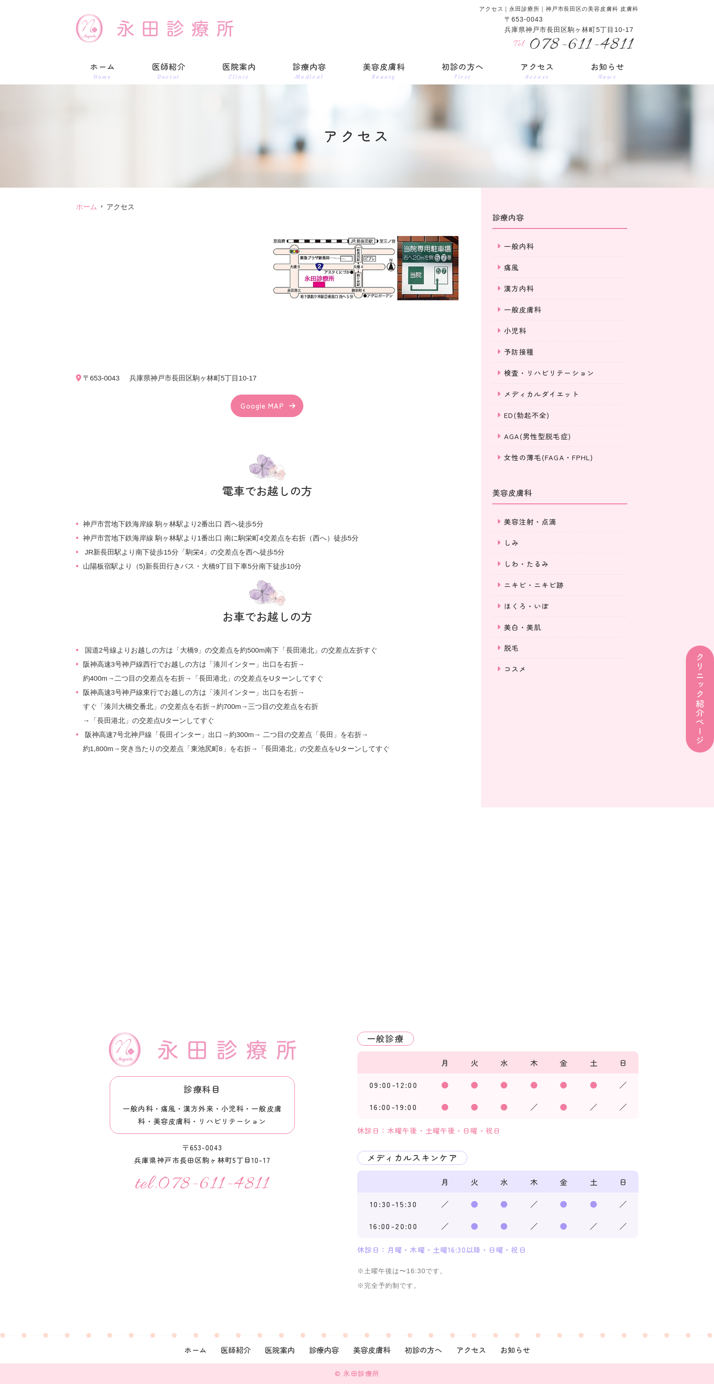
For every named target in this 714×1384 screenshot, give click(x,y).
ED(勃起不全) (527, 415)
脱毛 (511, 649)
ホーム (102, 71)
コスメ (515, 670)
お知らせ (607, 71)
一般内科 (519, 246)
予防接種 (519, 352)
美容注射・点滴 (530, 522)
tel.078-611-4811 (202, 1184)
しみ (511, 543)
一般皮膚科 (523, 309)
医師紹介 (169, 71)
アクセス (537, 71)
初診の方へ (463, 71)
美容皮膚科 (384, 71)
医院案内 (239, 71)
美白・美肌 (523, 627)
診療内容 (309, 71)
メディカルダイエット (541, 394)
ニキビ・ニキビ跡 (534, 585)
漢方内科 (519, 288)
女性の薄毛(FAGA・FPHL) (549, 457)
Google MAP (262, 406)
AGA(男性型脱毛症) (537, 436)
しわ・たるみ (526, 564)
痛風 (511, 267)
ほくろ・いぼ (526, 606)
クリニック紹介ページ (700, 699)
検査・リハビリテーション (549, 373)
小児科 (515, 330)
